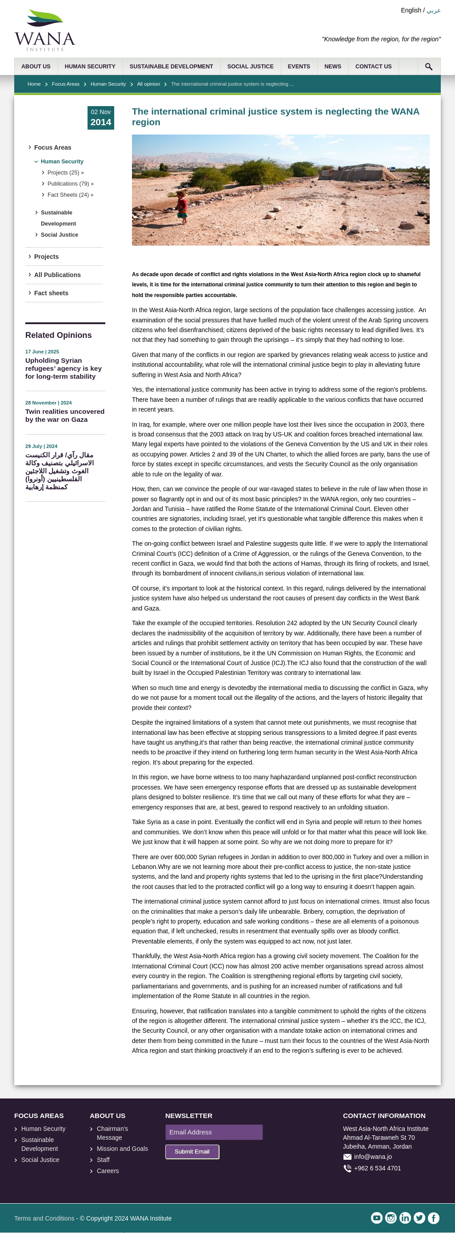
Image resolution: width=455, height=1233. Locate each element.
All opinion (148, 84)
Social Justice (59, 235)
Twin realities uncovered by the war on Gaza (64, 415)
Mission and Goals (122, 1148)
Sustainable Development (58, 218)
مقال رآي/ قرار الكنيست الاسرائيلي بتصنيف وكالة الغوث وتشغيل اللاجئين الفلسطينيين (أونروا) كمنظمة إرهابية (59, 471)
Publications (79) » (71, 184)
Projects (46, 256)
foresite (31, 1180)
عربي (434, 10)
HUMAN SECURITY (90, 66)
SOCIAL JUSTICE (251, 66)
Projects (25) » (66, 173)
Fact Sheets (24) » (71, 195)
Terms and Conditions (44, 1218)
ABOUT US (36, 66)
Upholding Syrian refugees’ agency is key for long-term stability (63, 368)
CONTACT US (373, 66)
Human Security (108, 84)
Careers (108, 1170)
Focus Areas (66, 84)
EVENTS (299, 66)
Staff (103, 1159)
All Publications (57, 274)
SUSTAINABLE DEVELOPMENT (171, 66)
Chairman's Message (112, 1133)
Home (34, 84)
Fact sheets (51, 293)
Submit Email (192, 1151)
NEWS (332, 66)
